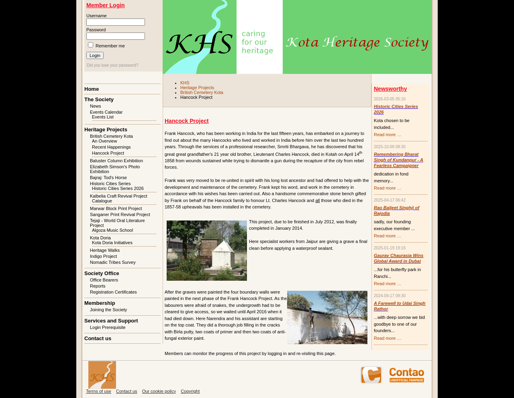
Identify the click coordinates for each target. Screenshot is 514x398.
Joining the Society (108, 309)
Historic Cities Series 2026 (118, 188)
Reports (98, 286)
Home (91, 89)
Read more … (387, 134)
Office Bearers (104, 280)
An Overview (104, 141)
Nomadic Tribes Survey (113, 262)
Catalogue (102, 200)
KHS (185, 82)
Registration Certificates (113, 292)
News (95, 106)
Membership (99, 303)
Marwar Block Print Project (116, 208)
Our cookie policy (159, 391)
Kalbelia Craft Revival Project (118, 196)
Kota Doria (100, 237)
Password (96, 29)
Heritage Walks (105, 250)
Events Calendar (106, 112)
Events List (103, 116)
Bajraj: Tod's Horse (108, 177)
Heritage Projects (197, 87)
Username (96, 15)
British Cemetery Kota (201, 92)
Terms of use (98, 391)
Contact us (97, 338)
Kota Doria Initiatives (112, 242)
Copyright (190, 391)
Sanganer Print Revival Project (120, 214)
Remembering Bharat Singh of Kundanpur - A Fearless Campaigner (398, 160)
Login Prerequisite (108, 327)
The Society (99, 99)
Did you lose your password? (112, 65)
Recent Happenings (111, 147)
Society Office (101, 273)
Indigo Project (103, 256)
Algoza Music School (112, 230)
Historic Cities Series (110, 183)
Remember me (110, 45)
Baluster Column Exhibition (116, 160)
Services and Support (111, 321)
